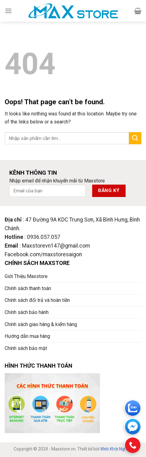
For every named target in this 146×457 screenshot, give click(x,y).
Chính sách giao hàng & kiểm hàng (41, 324)
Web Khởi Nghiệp (116, 448)
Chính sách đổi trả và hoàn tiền (37, 300)
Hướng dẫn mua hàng (27, 336)
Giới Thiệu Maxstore (26, 276)
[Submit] (135, 138)
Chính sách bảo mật (26, 348)
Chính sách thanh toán (28, 288)
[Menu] (8, 10)
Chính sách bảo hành (27, 312)
